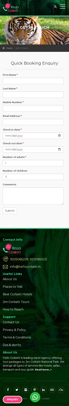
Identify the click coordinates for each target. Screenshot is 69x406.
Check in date (12, 129)
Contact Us (11, 322)
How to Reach (13, 309)
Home (9, 48)
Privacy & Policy (14, 330)
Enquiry (12, 399)
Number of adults (14, 157)
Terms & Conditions (17, 337)
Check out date (13, 143)
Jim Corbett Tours (16, 302)
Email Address (12, 116)
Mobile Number (13, 102)
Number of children (15, 170)
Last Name (10, 88)
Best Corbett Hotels (17, 294)
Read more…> (43, 369)
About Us (10, 279)
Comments (9, 184)
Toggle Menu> (62, 6)
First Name (10, 74)
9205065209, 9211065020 (28, 259)
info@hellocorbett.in (25, 266)
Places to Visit (13, 286)
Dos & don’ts (12, 345)
